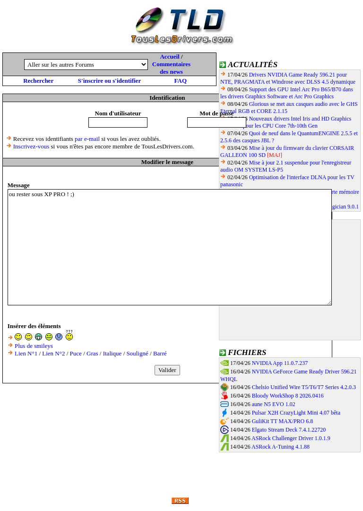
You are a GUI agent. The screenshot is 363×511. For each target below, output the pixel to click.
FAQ (180, 80)
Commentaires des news (171, 68)
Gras (92, 353)
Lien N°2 (53, 353)
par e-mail (87, 138)
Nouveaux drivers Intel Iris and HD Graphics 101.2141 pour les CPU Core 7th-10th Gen (285, 122)
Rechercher (38, 80)
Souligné (137, 353)
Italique (112, 353)
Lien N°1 (26, 353)
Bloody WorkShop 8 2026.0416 (288, 395)
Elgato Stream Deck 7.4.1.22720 (289, 429)
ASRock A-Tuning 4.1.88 (280, 446)
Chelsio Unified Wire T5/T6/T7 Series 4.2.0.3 (304, 387)
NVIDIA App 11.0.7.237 (280, 363)
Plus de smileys (34, 345)
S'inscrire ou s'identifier (109, 80)
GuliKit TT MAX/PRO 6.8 (282, 421)
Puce (76, 353)
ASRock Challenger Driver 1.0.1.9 (290, 438)
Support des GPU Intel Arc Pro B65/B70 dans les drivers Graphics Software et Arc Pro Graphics (286, 93)
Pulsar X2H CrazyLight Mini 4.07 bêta (296, 412)
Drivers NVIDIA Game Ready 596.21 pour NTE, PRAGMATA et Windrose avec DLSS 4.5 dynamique (287, 78)
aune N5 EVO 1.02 (273, 404)
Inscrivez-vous (31, 146)
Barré (160, 353)
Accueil (169, 56)
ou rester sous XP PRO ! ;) (170, 247)
